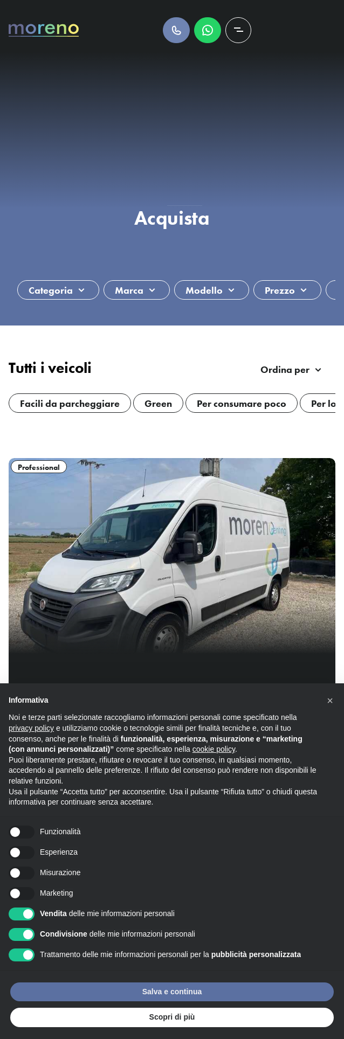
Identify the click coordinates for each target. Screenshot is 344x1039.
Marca (129, 290)
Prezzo (280, 290)
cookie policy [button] (213, 749)
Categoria (51, 290)
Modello (204, 290)
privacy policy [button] (31, 728)
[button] (330, 700)
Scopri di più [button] (172, 1017)
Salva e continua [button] (172, 991)
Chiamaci (176, 30)
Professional (39, 467)
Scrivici (207, 30)
